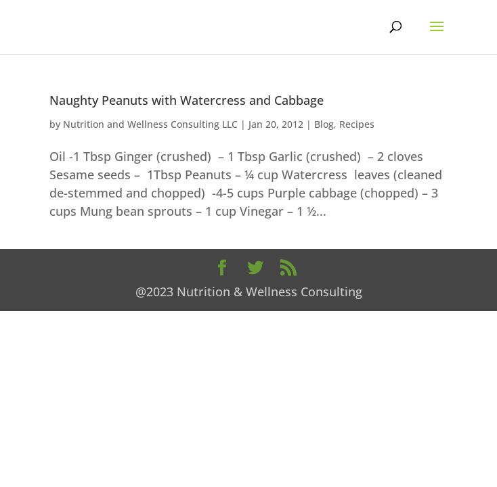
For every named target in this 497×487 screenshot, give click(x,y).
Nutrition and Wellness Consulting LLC (150, 124)
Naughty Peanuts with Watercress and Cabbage (186, 100)
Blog (324, 124)
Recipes (356, 124)
